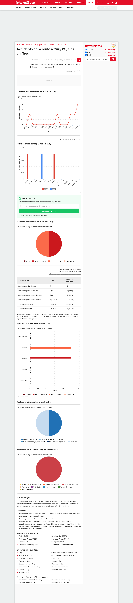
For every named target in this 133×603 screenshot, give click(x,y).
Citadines (42, 8)
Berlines (52, 8)
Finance (80, 3)
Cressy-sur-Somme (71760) (28, 545)
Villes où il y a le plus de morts (70, 269)
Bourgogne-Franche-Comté (44, 45)
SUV (60, 8)
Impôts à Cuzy (24, 572)
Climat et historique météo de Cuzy (64, 553)
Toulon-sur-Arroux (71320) (28, 539)
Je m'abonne (47, 211)
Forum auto (69, 8)
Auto (90, 3)
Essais (18, 8)
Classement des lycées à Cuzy (29, 567)
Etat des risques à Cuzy (27, 564)
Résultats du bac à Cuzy (27, 583)
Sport (58, 3)
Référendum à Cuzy (58, 570)
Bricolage (89, 55)
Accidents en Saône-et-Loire (62, 545)
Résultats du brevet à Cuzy (60, 580)
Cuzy (20, 553)
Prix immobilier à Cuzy (59, 567)
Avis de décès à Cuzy (26, 555)
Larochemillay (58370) (59, 536)
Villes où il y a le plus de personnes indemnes (65, 274)
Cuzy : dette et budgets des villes (63, 555)
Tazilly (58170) (23, 536)
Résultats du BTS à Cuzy (60, 583)
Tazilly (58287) (44, 65)
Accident (29, 45)
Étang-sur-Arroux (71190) (60, 539)
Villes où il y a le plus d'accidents (69, 139)
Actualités (45, 3)
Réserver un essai (30, 8)
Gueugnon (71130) (57, 542)
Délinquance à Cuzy (26, 558)
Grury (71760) (23, 542)
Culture (68, 3)
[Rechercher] (107, 8)
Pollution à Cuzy (24, 561)
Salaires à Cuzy (24, 570)
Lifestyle (89, 50)
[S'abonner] (100, 59)
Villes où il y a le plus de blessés (70, 272)
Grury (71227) (75, 65)
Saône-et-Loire (61, 45)
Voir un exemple (110, 50)
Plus (100, 3)
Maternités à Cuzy (57, 564)
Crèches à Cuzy (56, 561)
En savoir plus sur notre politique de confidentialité (33, 215)
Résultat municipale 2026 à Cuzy (30, 580)
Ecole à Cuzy (55, 558)
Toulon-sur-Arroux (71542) (59, 65)
